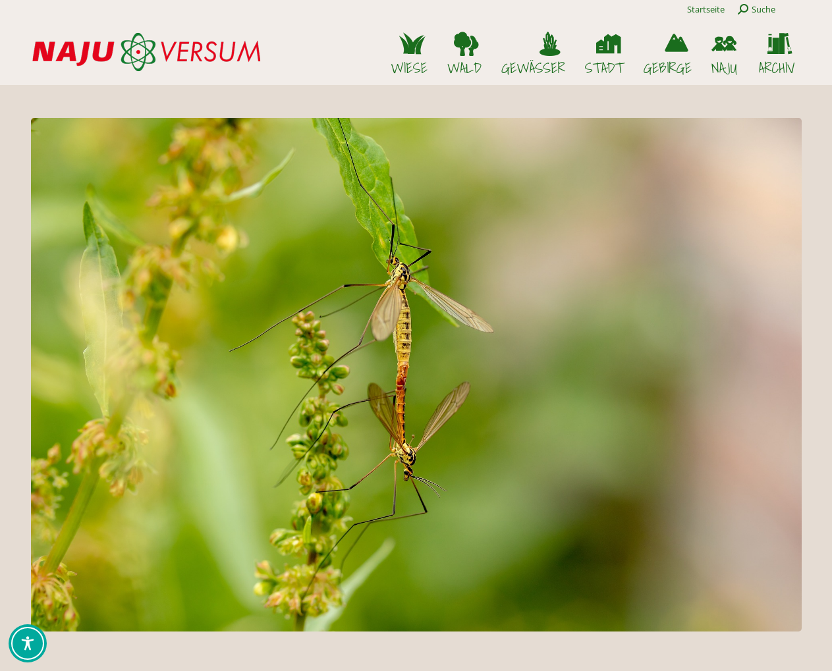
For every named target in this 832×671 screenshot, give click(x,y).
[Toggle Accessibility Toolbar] (27, 643)
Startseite (706, 9)
